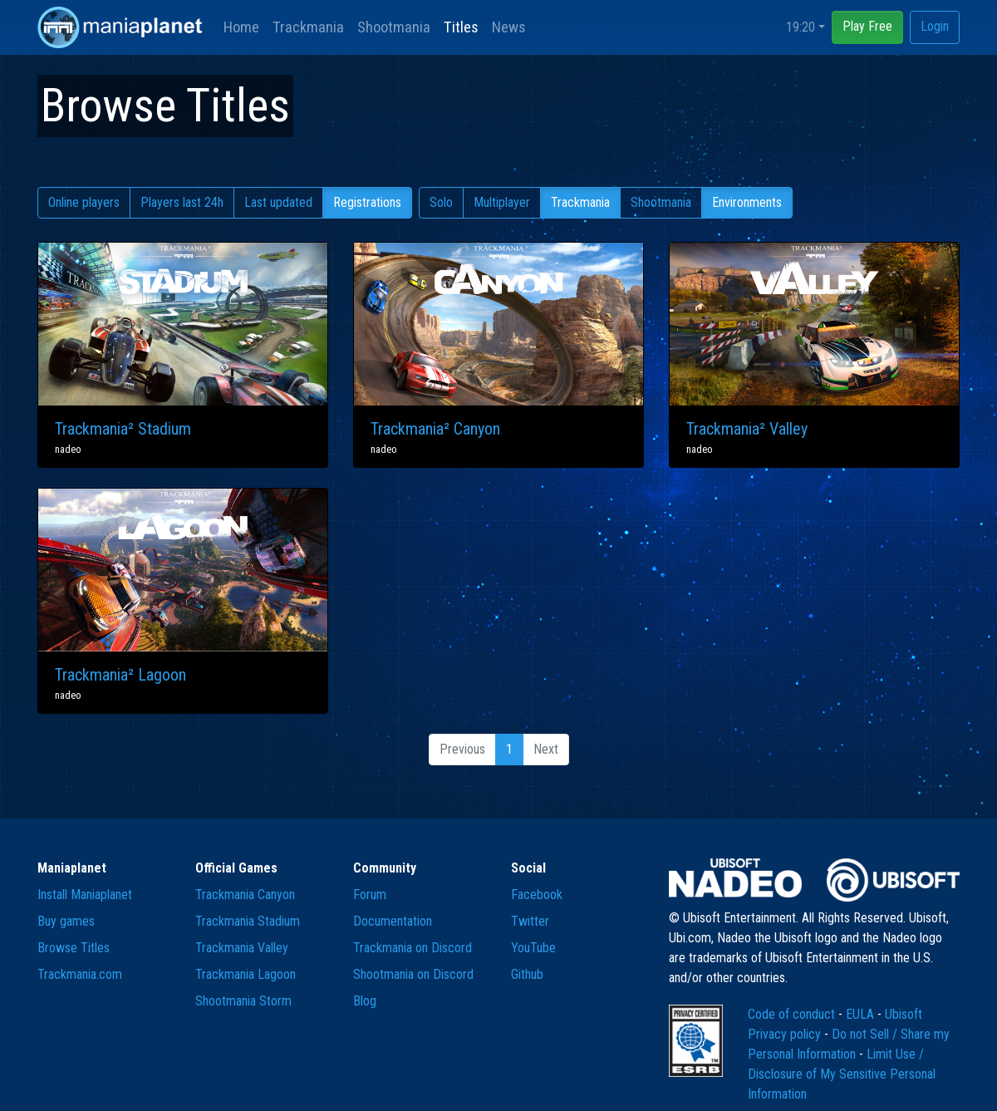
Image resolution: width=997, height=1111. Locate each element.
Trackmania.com (79, 974)
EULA (861, 1014)
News (509, 27)
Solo (441, 202)
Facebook (536, 894)
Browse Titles (73, 948)
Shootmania (393, 27)
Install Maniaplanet (84, 894)
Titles (461, 27)
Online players (84, 202)
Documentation (392, 921)
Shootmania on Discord (413, 974)
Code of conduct (793, 1014)
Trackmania (308, 27)
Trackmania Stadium (247, 921)
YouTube (533, 948)
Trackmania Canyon (245, 894)
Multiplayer (502, 202)
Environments (747, 202)
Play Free (867, 26)
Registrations (367, 202)
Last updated (278, 202)
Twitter (530, 921)
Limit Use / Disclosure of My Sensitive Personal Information (842, 1074)
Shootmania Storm (243, 1001)
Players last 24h (181, 202)
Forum (369, 894)
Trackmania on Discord (412, 948)
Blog (364, 1001)
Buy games (66, 921)
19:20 (800, 27)
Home (241, 27)
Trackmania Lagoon (245, 974)
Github (527, 974)
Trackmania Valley (241, 948)
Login (935, 26)
